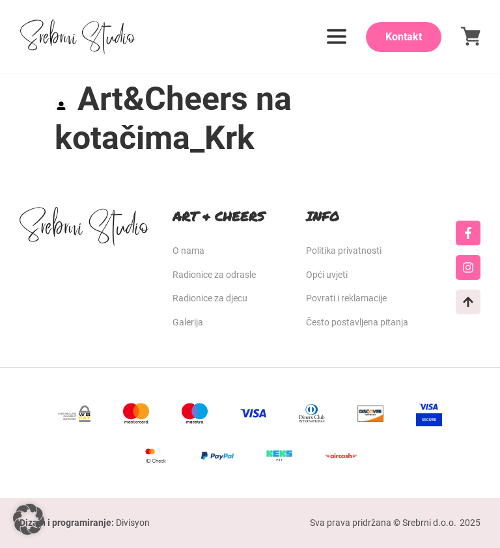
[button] (28, 519)
